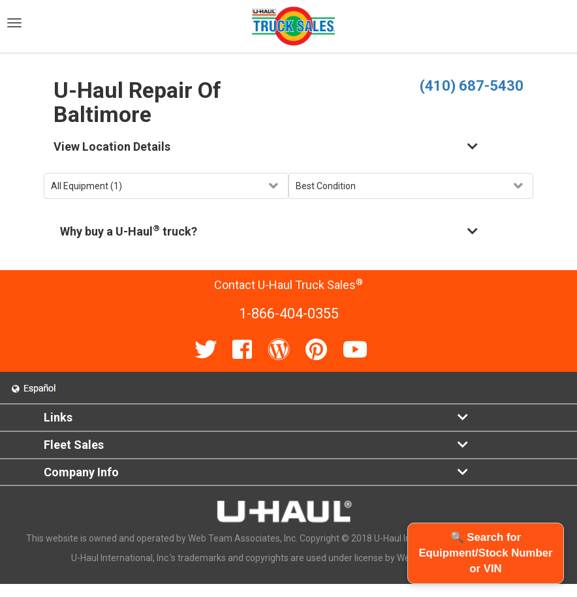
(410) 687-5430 (471, 86)
